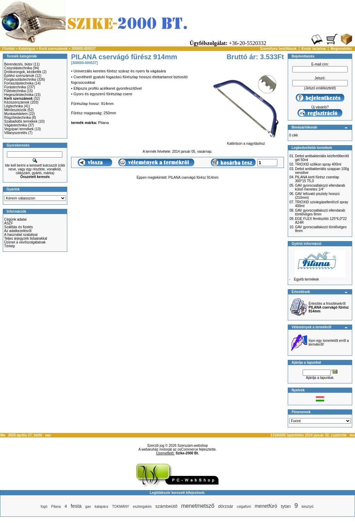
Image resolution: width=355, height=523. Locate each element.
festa (76, 506)
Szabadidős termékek (20, 121)
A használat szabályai (20, 235)
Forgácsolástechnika (20, 79)
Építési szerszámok (19, 76)
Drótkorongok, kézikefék (22, 72)
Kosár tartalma (314, 49)
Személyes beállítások (278, 49)
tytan (286, 506)
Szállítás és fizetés (18, 227)
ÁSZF (8, 223)
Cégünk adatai (15, 219)
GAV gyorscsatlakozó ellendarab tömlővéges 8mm (320, 212)
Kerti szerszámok (53, 49)
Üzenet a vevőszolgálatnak (25, 242)
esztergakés (142, 506)
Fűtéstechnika (15, 91)
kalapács (101, 506)
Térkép (9, 246)
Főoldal (8, 49)
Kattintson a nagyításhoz (246, 142)
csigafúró (244, 506)
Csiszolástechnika (18, 68)
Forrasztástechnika (18, 83)
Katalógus (26, 49)
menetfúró (266, 506)
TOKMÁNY (120, 506)
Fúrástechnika (15, 87)
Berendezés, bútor (18, 64)
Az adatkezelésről (18, 231)
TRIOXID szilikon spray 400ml (318, 164)
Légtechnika (13, 106)
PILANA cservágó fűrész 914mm (193, 177)
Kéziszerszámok (16, 102)
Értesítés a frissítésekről (329, 307)
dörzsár (225, 506)
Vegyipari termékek (19, 129)
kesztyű (307, 506)
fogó (44, 506)
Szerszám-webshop (193, 445)
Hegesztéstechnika (19, 95)
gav (88, 506)
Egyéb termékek (306, 279)
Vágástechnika (15, 125)
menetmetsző (197, 506)
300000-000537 (83, 49)
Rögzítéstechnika (17, 117)
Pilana (56, 506)
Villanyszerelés (15, 133)
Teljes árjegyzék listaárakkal (25, 238)
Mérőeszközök (15, 110)
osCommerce (188, 449)
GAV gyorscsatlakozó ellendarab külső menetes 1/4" (320, 187)
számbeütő (166, 506)
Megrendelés (341, 49)
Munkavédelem (16, 114)
